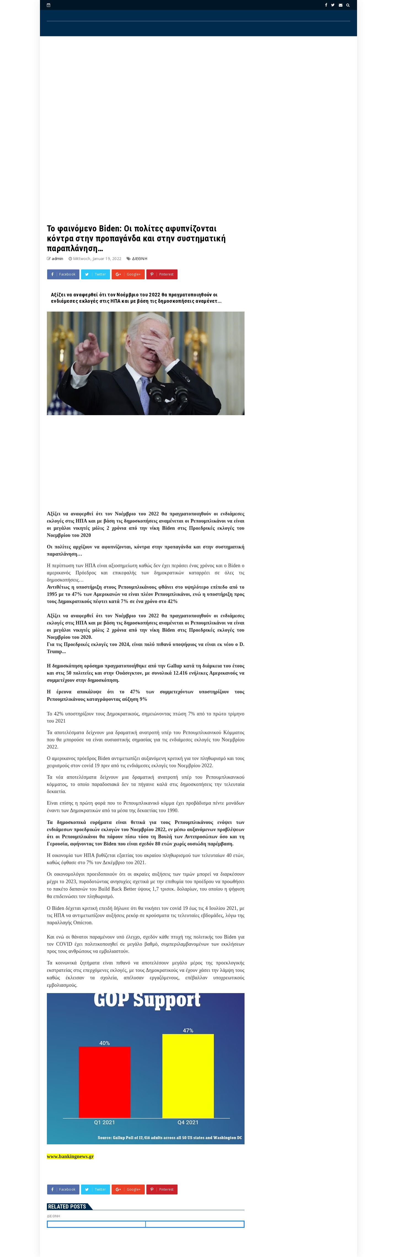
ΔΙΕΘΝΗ (139, 258)
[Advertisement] (198, 85)
